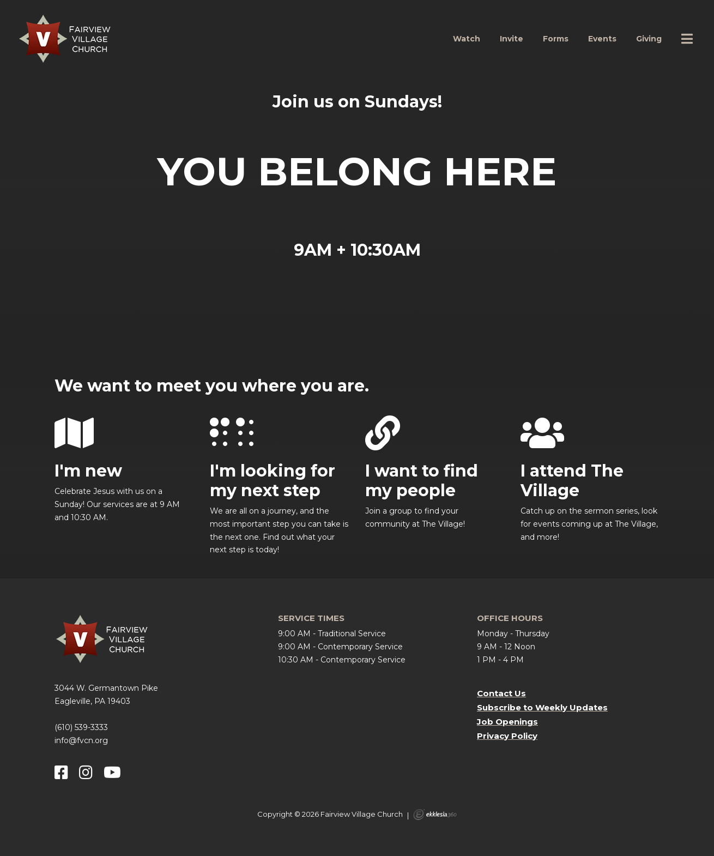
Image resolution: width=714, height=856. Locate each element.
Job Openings (507, 721)
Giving (649, 39)
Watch (466, 39)
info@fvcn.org (81, 740)
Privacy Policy (507, 736)
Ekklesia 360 (435, 814)
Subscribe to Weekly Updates (542, 707)
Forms (555, 39)
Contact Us (501, 693)
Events (602, 39)
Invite (511, 39)
